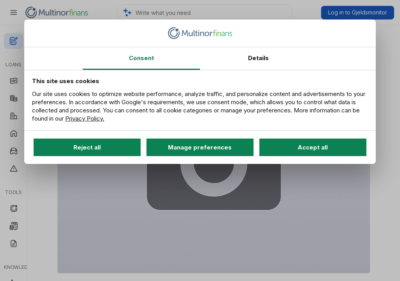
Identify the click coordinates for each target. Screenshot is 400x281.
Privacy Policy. (84, 118)
